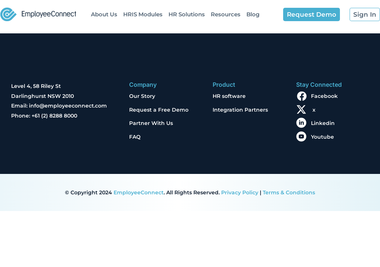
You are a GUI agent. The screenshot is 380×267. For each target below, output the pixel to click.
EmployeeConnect (139, 192)
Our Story (142, 96)
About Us (104, 14)
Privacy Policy (239, 192)
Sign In (364, 14)
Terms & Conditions (289, 192)
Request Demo (311, 14)
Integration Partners (240, 109)
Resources (225, 14)
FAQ (135, 137)
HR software (229, 96)
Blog (252, 14)
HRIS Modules (143, 14)
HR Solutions (186, 14)
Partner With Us (151, 123)
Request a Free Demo (159, 109)
